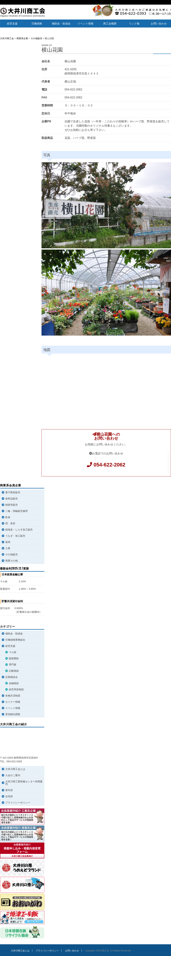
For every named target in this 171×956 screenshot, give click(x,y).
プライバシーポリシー (17, 802)
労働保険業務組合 (15, 639)
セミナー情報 (12, 701)
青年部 (9, 790)
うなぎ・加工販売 (15, 535)
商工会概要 (110, 23)
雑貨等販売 (11, 504)
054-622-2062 (109, 465)
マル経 (12, 652)
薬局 (7, 542)
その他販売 (11, 554)
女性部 (9, 796)
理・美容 (10, 523)
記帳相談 (14, 670)
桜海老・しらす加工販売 (19, 529)
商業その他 (11, 560)
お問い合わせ (159, 23)
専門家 (12, 664)
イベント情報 (85, 23)
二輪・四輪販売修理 (16, 511)
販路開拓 (14, 658)
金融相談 (14, 683)
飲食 (7, 517)
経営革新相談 (16, 689)
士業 (7, 548)
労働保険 (36, 23)
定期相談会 (11, 677)
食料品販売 (11, 498)
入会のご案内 (12, 775)
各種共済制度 (12, 695)
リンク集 (134, 23)
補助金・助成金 (61, 23)
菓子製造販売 (12, 492)
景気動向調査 (12, 714)
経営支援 (12, 23)
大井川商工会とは (15, 769)
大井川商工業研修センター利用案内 (24, 782)
